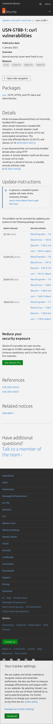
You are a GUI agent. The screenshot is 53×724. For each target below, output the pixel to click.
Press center (21, 653)
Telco (45, 625)
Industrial (21, 625)
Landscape (7, 557)
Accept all (12, 716)
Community (19, 649)
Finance (6, 629)
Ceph (4, 482)
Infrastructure (20, 598)
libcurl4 (34, 245)
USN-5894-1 (8, 413)
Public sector (34, 625)
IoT (4, 516)
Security (6, 550)
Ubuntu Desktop (10, 530)
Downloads (8, 570)
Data (9, 598)
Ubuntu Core (8, 523)
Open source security (12, 607)
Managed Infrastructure (14, 602)
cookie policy (31, 701)
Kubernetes (8, 489)
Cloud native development (15, 611)
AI (3, 598)
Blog (39, 649)
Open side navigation (17, 78)
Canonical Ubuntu (11, 3)
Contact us (10, 641)
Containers (8, 564)
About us (6, 649)
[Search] (40, 4)
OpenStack (8, 475)
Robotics (6, 509)
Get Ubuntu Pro (12, 362)
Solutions (7, 591)
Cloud (5, 543)
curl (4, 95)
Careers (31, 649)
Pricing (5, 584)
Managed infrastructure (14, 496)
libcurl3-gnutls (38, 234)
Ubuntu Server (9, 536)
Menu (48, 4)
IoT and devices (33, 607)
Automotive (8, 625)
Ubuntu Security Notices (16, 20)
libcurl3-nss (36, 239)
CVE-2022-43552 (11, 169)
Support (6, 577)
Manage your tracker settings (19, 709)
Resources (7, 653)
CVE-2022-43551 (26, 142)
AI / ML (6, 503)
